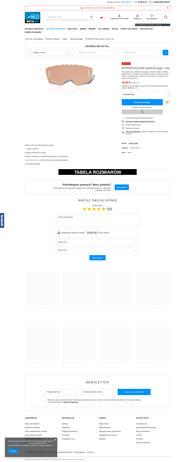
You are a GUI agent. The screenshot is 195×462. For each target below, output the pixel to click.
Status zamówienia (32, 423)
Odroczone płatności (132, 131)
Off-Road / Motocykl (34, 29)
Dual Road (72, 29)
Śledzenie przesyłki (32, 427)
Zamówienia (31, 418)
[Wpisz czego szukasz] (70, 17)
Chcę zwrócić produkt (33, 435)
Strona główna (38, 39)
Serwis (83, 29)
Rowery (92, 29)
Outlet (115, 29)
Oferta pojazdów (33, 32)
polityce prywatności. (70, 402)
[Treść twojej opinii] (97, 220)
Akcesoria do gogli (76, 39)
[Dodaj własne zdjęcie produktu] (102, 232)
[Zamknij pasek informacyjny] (167, 7)
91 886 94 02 (142, 2)
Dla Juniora (103, 29)
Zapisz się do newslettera (134, 392)
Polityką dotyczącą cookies (17, 443)
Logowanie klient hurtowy (119, 18)
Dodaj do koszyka (142, 102)
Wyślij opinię (97, 258)
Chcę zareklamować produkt (36, 431)
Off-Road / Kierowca (55, 29)
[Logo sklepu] (33, 17)
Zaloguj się (137, 18)
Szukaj (165, 52)
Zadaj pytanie (122, 187)
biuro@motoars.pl (162, 2)
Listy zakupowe (151, 19)
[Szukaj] (91, 17)
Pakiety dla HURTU (129, 29)
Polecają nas (146, 29)
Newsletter (97, 382)
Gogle (65, 39)
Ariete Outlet (133, 143)
